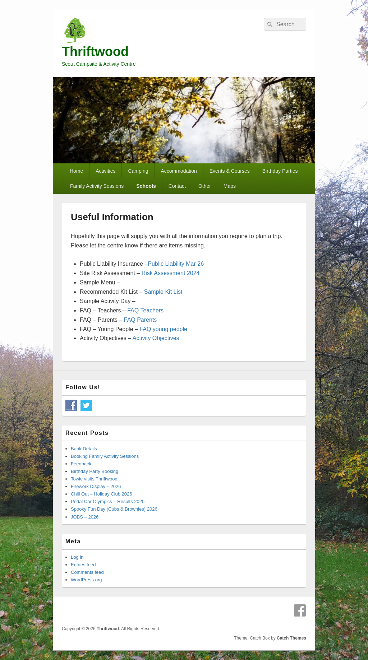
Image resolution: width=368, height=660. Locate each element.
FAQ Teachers (145, 310)
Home (76, 171)
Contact (177, 186)
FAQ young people (163, 329)
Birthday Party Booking (94, 471)
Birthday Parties (280, 171)
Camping (138, 171)
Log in (77, 557)
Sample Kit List (163, 292)
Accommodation (179, 171)
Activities (105, 171)
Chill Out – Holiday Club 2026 (101, 494)
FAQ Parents (140, 320)
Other (204, 186)
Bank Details (84, 448)
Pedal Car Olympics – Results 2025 (107, 501)
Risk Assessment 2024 (171, 273)
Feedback (81, 463)
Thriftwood (95, 51)
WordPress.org (86, 579)
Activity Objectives (156, 338)
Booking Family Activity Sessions (105, 456)
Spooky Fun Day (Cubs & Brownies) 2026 (114, 509)
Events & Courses (230, 171)
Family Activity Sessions (97, 186)
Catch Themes (291, 638)
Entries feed (83, 564)
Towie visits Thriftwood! (95, 479)
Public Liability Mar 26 (176, 264)
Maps (230, 186)
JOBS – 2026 (84, 517)
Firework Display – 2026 (96, 486)
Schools (146, 186)
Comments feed (87, 572)
